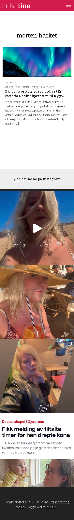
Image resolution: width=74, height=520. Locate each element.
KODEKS (52, 507)
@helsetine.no (25, 179)
